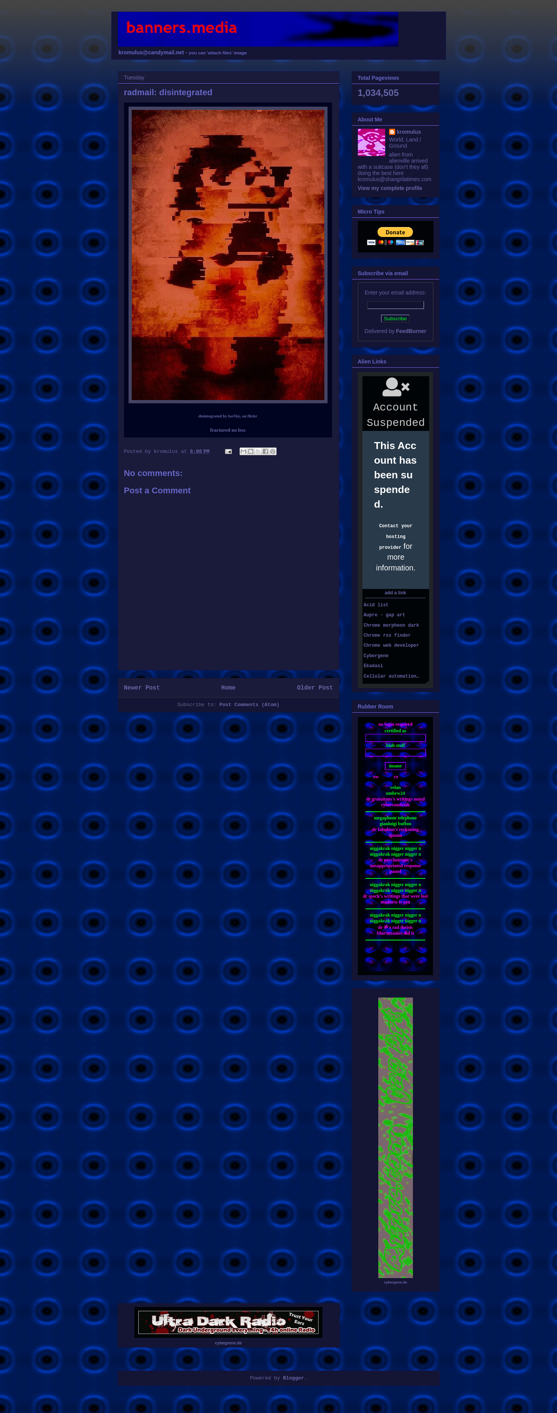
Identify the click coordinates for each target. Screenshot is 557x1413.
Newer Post (142, 688)
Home (228, 688)
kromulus (409, 132)
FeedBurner (411, 331)
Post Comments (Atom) (250, 705)
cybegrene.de (228, 1343)
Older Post (315, 688)
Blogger (293, 1378)
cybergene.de (395, 1282)
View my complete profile (390, 188)
